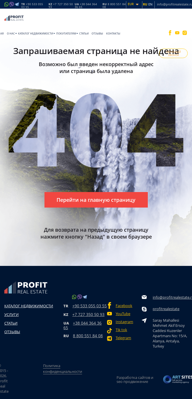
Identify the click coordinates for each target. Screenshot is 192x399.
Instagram (124, 322)
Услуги (11, 314)
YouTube (123, 314)
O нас (11, 33)
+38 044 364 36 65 (82, 325)
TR (32, 5)
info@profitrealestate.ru (170, 297)
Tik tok (121, 330)
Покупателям (66, 33)
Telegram (123, 338)
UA (86, 5)
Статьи (84, 33)
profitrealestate (166, 308)
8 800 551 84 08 (88, 335)
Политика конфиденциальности (62, 368)
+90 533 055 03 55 (89, 305)
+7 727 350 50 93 (88, 314)
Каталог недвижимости (35, 33)
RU (114, 5)
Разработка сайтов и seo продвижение (135, 379)
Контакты (113, 33)
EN (150, 4)
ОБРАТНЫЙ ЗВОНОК (173, 53)
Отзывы (97, 33)
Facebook (124, 306)
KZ (61, 5)
